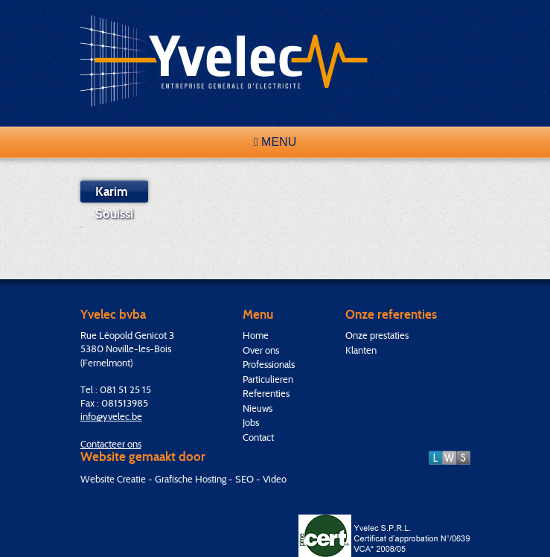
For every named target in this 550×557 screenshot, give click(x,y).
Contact (258, 437)
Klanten (361, 350)
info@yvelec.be (111, 416)
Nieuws (257, 408)
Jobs (251, 422)
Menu (275, 142)
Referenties (266, 393)
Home (256, 335)
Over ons (261, 350)
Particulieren (268, 379)
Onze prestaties (377, 335)
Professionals (269, 364)
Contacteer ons (110, 444)
